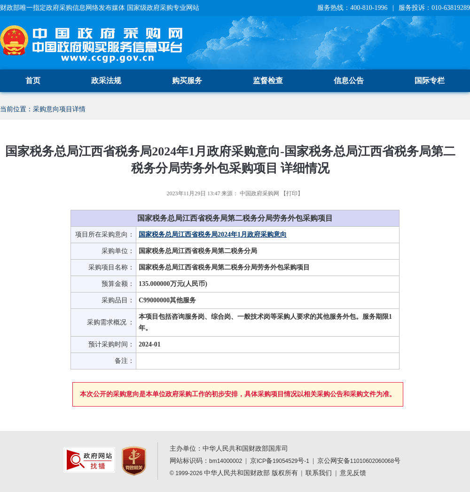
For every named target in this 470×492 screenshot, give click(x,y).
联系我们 (319, 473)
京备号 (279, 460)
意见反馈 (353, 473)
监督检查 (268, 81)
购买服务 (187, 81)
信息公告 (349, 81)
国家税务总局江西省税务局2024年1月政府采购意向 (213, 234)
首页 (32, 81)
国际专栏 (430, 81)
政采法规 (106, 81)
